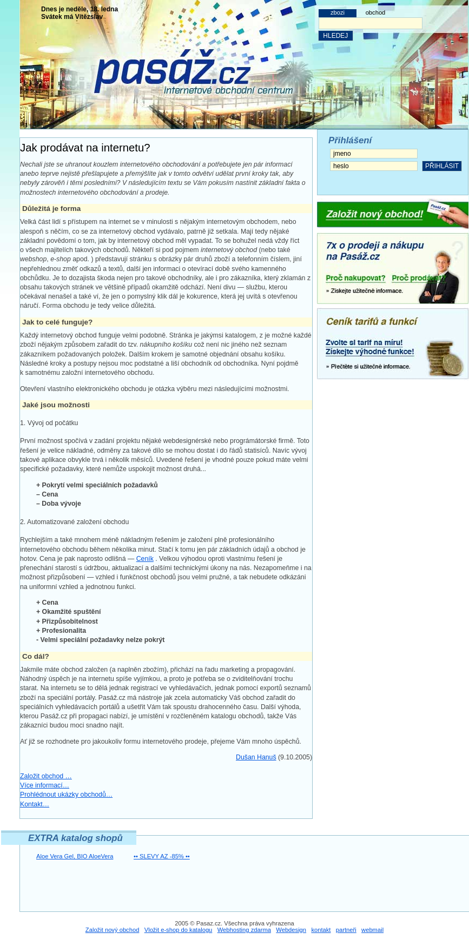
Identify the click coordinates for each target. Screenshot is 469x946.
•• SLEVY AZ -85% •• (162, 856)
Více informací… (44, 785)
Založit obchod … (46, 776)
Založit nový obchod (112, 930)
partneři (346, 930)
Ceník (145, 559)
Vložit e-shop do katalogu (178, 930)
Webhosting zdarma (244, 930)
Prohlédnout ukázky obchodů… (66, 794)
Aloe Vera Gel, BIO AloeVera (74, 856)
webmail (372, 930)
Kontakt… (34, 804)
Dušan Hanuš (256, 757)
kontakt (321, 930)
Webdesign (291, 930)
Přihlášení (350, 140)
